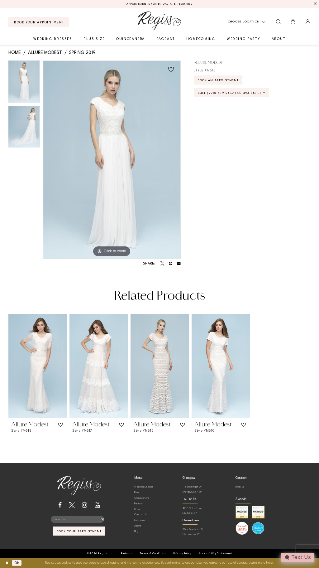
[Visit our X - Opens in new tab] (72, 505)
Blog (136, 531)
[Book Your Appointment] (38, 22)
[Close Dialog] (7, 563)
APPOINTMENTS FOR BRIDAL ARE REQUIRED (159, 4)
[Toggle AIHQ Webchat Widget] (297, 557)
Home (14, 53)
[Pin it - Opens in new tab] (170, 264)
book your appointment (79, 532)
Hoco (137, 509)
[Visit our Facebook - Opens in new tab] (60, 505)
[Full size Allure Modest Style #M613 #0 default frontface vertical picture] (111, 160)
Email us (240, 487)
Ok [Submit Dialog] (18, 563)
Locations (139, 520)
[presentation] (37, 366)
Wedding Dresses (144, 487)
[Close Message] (315, 4)
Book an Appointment (221, 81)
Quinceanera (141, 498)
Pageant (138, 503)
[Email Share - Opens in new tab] (179, 264)
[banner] (159, 21)
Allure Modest (45, 53)
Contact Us (140, 514)
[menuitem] (38, 22)
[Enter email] (79, 520)
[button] (293, 22)
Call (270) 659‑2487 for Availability (235, 94)
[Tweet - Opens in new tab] (162, 264)
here (269, 563)
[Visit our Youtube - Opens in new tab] (97, 505)
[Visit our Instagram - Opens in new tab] (84, 505)
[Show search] (278, 22)
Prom (137, 492)
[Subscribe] (102, 520)
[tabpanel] (24, 83)
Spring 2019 (82, 53)
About (137, 526)
